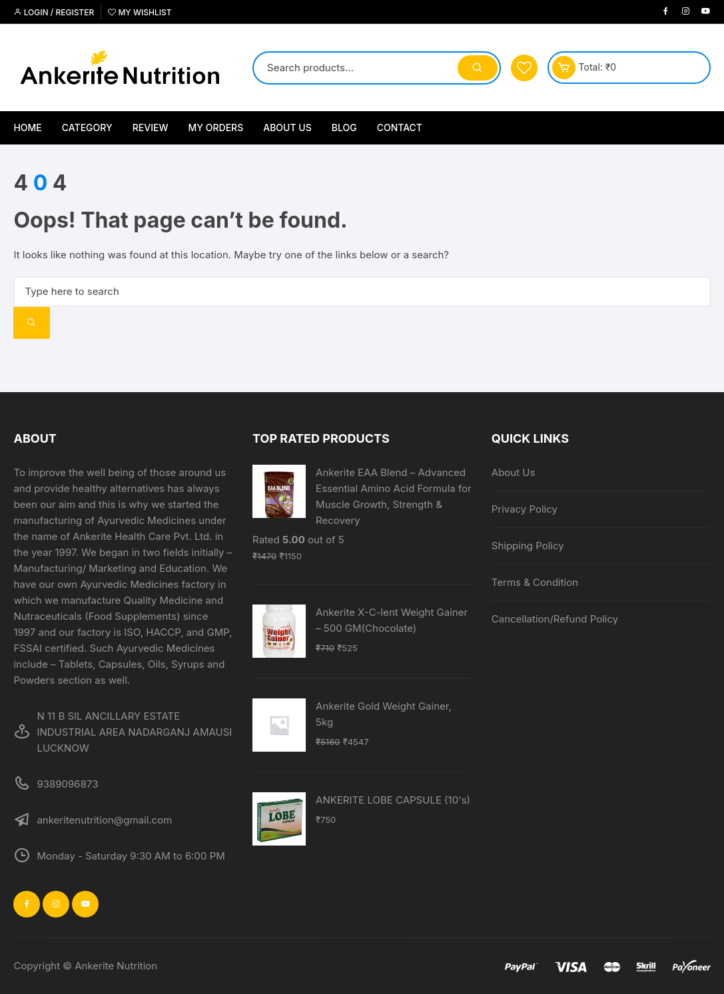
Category (87, 127)
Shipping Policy (528, 545)
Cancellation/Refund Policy (555, 619)
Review (151, 127)
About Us (287, 127)
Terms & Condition (535, 582)
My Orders (216, 127)
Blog (344, 127)
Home (27, 127)
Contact (399, 127)
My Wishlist (139, 12)
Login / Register (53, 12)
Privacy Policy (524, 509)
